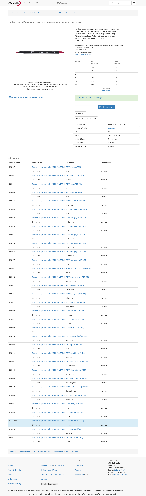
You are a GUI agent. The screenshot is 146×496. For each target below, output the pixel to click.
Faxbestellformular (14, 470)
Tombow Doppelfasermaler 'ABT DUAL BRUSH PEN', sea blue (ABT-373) (58, 311)
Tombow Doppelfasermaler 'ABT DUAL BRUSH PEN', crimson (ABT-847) (58, 421)
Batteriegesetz (59, 465)
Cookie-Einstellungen (49, 484)
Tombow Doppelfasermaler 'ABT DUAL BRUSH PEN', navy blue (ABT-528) (58, 353)
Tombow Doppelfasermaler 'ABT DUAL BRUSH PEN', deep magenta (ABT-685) (60, 378)
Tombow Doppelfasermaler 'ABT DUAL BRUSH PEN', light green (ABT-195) (59, 294)
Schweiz (78, 474)
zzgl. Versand (106, 91)
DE (83, 474)
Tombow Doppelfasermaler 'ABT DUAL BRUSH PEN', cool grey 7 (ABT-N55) (59, 226)
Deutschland (79, 465)
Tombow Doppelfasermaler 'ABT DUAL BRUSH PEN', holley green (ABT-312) (59, 302)
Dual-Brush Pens (72, 13)
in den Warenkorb (106, 107)
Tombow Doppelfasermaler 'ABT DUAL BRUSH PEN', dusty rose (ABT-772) (59, 395)
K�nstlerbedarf (43, 13)
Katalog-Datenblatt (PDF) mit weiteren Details (26, 97)
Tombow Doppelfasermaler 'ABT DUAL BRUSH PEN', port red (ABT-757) (58, 175)
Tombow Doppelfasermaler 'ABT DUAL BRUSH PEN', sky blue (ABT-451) (58, 328)
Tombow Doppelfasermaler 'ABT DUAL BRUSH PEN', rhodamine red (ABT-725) (60, 387)
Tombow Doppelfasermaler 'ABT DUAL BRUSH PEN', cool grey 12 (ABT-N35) (59, 209)
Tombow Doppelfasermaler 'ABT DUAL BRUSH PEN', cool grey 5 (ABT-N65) (59, 243)
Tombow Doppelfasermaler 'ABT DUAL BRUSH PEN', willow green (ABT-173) (59, 285)
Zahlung (44, 479)
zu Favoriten (80, 113)
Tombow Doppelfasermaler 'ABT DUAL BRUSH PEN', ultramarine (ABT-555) (59, 370)
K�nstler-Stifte (57, 13)
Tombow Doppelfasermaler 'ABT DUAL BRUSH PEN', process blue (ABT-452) (59, 336)
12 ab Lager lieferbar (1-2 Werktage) (89, 98)
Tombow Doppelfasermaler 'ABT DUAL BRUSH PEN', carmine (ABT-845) (58, 412)
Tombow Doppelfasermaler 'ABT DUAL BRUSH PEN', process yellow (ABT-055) (60, 277)
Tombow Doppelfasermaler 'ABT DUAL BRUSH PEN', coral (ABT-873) (57, 184)
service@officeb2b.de (121, 474)
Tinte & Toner (28, 3)
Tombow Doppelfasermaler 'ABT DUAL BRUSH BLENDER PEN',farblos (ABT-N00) (61, 268)
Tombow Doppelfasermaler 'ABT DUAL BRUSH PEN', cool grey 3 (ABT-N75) (59, 252)
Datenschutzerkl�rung (49, 470)
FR (86, 474)
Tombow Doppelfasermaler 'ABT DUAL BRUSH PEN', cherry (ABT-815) (57, 404)
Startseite (12, 13)
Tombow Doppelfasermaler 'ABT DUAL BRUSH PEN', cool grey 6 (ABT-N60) (59, 235)
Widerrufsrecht (13, 479)
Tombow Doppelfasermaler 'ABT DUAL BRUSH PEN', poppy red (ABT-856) (58, 429)
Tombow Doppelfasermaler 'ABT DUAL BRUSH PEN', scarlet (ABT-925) (57, 438)
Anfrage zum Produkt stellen (86, 118)
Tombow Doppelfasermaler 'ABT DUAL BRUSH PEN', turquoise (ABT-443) (58, 319)
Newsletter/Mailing (14, 484)
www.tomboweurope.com (83, 54)
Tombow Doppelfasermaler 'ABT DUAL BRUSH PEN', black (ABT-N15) (57, 192)
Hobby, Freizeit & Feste (27, 13)
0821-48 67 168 (119, 470)
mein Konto (49, 3)
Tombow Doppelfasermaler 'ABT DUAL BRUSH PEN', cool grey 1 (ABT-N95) (59, 260)
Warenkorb (62, 3)
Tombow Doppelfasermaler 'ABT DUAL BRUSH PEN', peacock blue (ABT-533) (60, 361)
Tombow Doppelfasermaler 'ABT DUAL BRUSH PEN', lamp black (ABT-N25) (59, 201)
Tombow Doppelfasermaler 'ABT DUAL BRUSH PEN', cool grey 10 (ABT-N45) (59, 218)
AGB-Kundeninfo (47, 465)
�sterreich (78, 470)
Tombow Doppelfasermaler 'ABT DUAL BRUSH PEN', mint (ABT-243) (56, 167)
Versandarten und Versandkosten (53, 474)
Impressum (12, 474)
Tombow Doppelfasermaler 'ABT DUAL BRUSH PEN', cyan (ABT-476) (57, 345)
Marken (39, 3)
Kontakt (10, 465)
